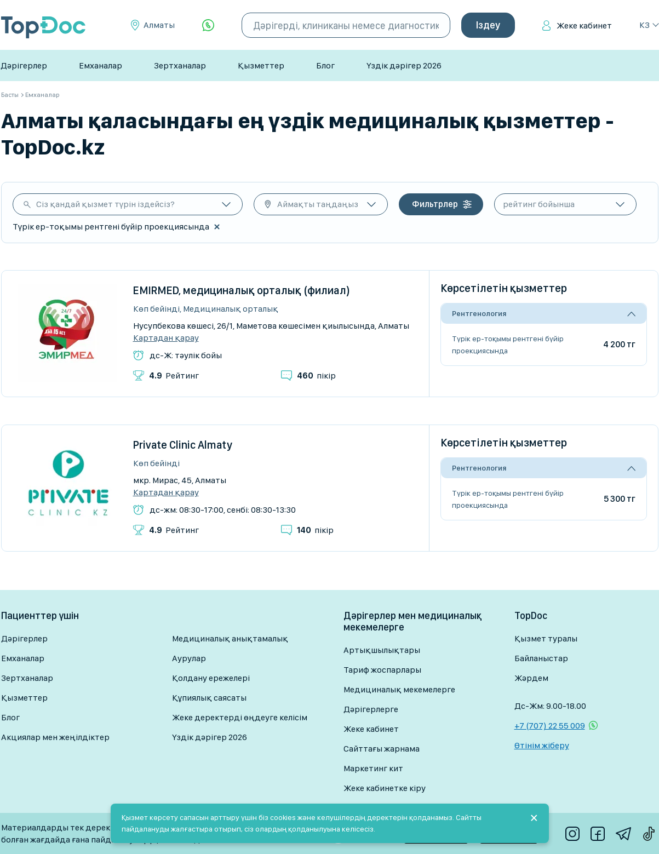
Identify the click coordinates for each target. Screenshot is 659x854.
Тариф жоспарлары (382, 669)
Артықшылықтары (381, 650)
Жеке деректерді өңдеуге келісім (239, 717)
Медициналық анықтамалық (230, 638)
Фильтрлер (435, 204)
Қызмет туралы (545, 638)
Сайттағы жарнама (381, 748)
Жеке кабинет (584, 25)
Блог (325, 65)
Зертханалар (180, 65)
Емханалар (100, 65)
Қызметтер (261, 65)
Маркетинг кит (373, 768)
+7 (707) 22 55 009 (549, 725)
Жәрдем (531, 678)
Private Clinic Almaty (182, 444)
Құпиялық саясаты (209, 697)
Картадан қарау (166, 338)
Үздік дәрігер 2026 (404, 65)
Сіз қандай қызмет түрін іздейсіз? (105, 204)
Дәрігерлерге (370, 709)
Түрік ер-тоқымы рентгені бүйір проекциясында (508, 344)
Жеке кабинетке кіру (384, 788)
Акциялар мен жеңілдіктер (55, 737)
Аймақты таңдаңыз (317, 204)
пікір (316, 375)
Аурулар (189, 658)
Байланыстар (541, 658)
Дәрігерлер (24, 65)
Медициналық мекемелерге (399, 689)
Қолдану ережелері (211, 678)
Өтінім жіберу (541, 745)
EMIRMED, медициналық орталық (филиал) (241, 290)
